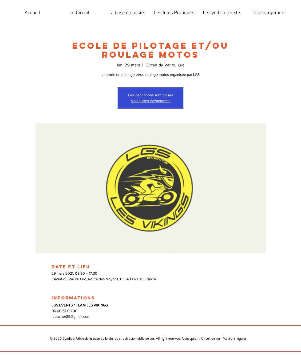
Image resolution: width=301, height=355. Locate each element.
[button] (79, 13)
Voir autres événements (150, 101)
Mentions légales (234, 338)
